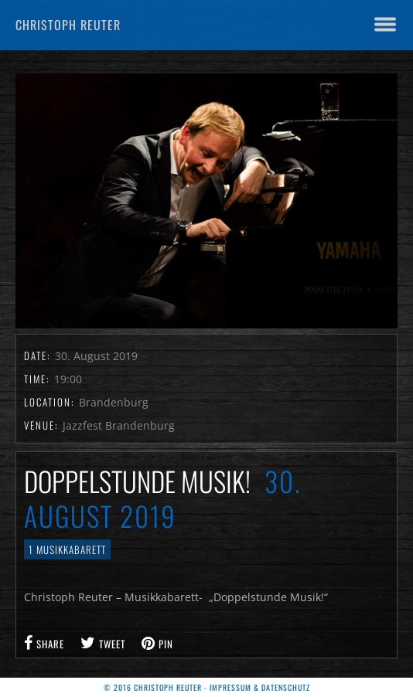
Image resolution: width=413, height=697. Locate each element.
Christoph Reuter (68, 24)
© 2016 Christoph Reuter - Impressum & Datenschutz (207, 687)
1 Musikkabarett (67, 549)
